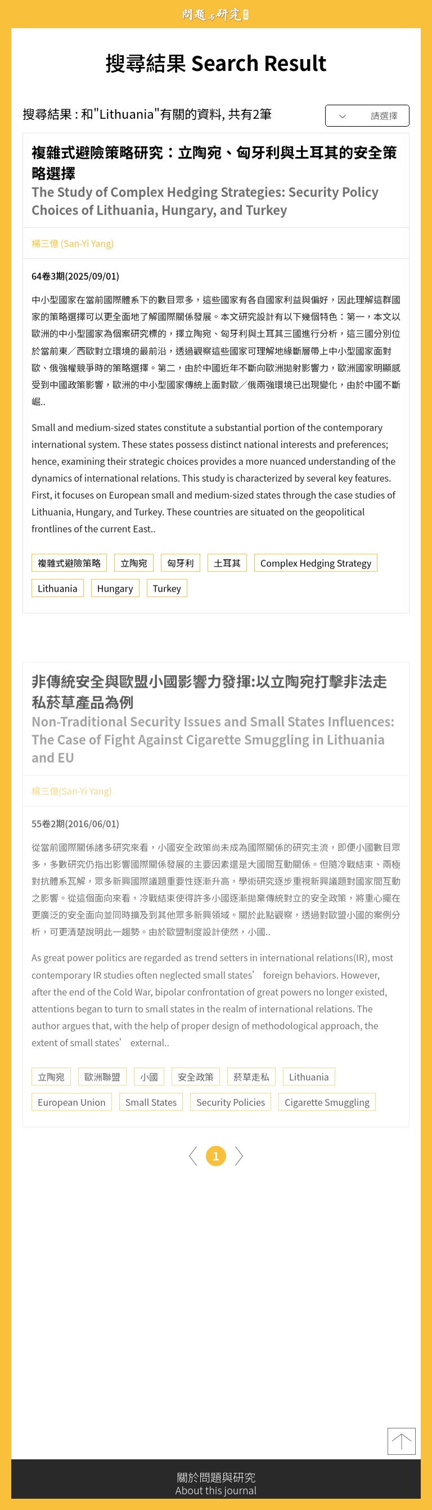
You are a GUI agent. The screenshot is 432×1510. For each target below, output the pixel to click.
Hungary (115, 594)
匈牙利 (180, 569)
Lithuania (58, 594)
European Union (72, 1133)
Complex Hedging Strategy (315, 569)
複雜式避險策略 (69, 569)
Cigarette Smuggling (327, 1133)
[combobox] (367, 116)
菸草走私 (251, 1108)
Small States (151, 1133)
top (402, 1448)
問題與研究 (216, 14)
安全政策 (196, 1108)
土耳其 (227, 569)
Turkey (167, 594)
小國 (149, 1108)
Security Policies (230, 1133)
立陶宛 (133, 569)
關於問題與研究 (216, 1483)
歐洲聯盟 (102, 1108)
